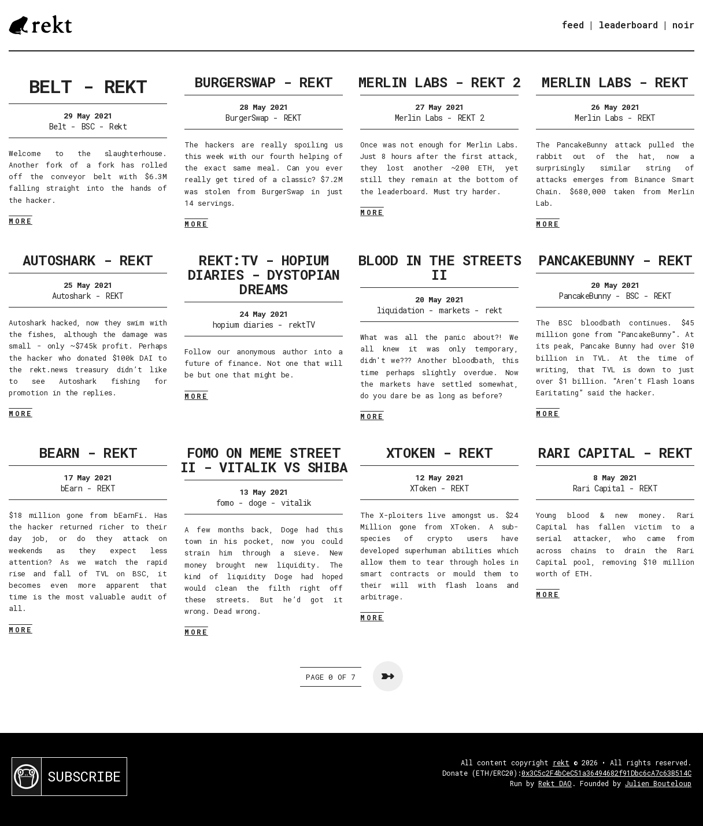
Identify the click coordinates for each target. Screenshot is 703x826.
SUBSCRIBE (84, 776)
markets (454, 310)
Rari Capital (598, 488)
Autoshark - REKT (88, 260)
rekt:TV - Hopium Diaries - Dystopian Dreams (264, 274)
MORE (20, 220)
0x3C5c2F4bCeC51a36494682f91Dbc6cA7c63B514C (606, 772)
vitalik (296, 502)
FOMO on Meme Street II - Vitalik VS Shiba (263, 459)
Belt (57, 126)
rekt (493, 310)
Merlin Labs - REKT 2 (439, 82)
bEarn (71, 488)
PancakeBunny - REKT (615, 260)
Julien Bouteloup (658, 783)
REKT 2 (471, 117)
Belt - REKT (88, 85)
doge (257, 502)
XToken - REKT (439, 452)
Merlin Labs (419, 117)
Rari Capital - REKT (615, 452)
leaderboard (628, 25)
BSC (88, 126)
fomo (225, 502)
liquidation (400, 310)
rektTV (301, 324)
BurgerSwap (246, 117)
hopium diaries (243, 324)
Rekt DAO (555, 783)
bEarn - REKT (88, 452)
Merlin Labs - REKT (615, 82)
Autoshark (71, 295)
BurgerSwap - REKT (263, 82)
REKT (293, 117)
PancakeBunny (584, 295)
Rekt (118, 126)
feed (573, 25)
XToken (423, 488)
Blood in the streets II (439, 267)
